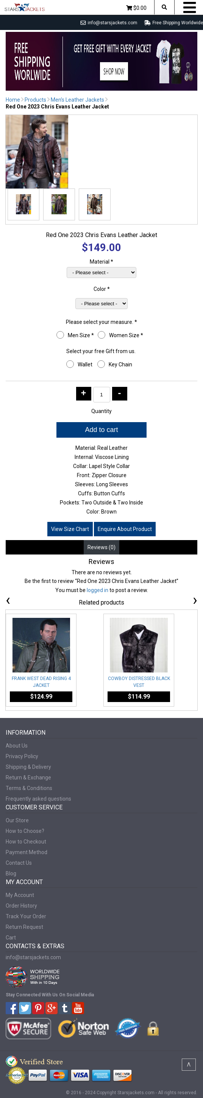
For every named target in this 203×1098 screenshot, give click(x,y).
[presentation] (8, 601)
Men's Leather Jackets (77, 100)
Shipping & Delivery (28, 767)
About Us (17, 746)
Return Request (24, 927)
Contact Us (19, 863)
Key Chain (121, 364)
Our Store (17, 820)
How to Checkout (26, 842)
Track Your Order (26, 916)
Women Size (126, 335)
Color (102, 289)
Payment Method (26, 852)
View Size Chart (70, 529)
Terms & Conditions (29, 788)
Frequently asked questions (38, 799)
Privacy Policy (22, 756)
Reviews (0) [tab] (101, 547)
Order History (21, 906)
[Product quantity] (101, 394)
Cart (11, 938)
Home (13, 100)
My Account (20, 895)
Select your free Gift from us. (101, 351)
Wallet (86, 364)
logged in (97, 590)
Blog (11, 873)
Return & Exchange (28, 777)
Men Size (81, 335)
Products (35, 100)
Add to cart (101, 430)
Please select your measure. (101, 322)
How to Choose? (25, 831)
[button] (23, 204)
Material (101, 262)
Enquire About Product (125, 529)
